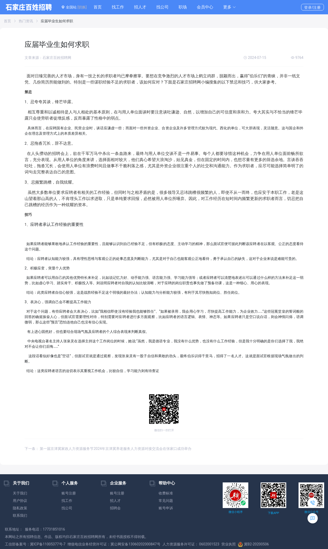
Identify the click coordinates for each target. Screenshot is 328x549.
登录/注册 (312, 7)
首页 (98, 7)
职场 (183, 7)
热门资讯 (26, 21)
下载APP (273, 513)
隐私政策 (20, 508)
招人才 (140, 7)
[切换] (81, 7)
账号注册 (68, 493)
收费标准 (166, 493)
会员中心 (205, 7)
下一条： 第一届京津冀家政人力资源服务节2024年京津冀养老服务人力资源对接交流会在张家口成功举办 (108, 449)
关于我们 (20, 493)
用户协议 (20, 501)
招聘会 (115, 508)
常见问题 (166, 501)
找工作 (118, 7)
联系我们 (20, 515)
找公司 (162, 7)
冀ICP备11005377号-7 (47, 544)
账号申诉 (166, 508)
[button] (229, 7)
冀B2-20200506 (253, 544)
